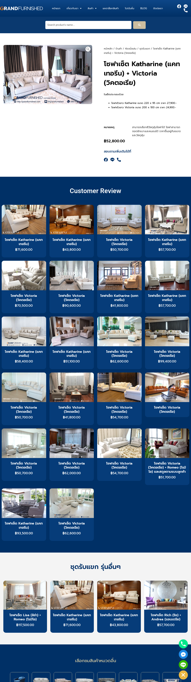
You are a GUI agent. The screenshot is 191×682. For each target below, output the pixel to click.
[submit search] (139, 25)
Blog (143, 8)
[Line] (183, 664)
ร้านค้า (119, 48)
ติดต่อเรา (158, 8)
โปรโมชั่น (129, 8)
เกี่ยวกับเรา (74, 8)
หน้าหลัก (108, 48)
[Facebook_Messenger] (183, 654)
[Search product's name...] (88, 25)
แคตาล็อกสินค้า (111, 8)
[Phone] (183, 643)
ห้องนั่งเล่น (130, 48)
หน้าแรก (56, 8)
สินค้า (92, 8)
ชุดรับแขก (144, 48)
